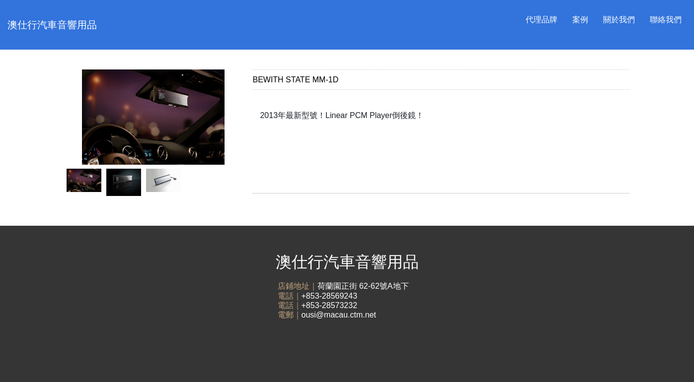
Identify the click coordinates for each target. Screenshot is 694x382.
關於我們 (619, 19)
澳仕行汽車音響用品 (52, 24)
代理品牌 (541, 19)
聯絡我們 (666, 19)
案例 (580, 19)
